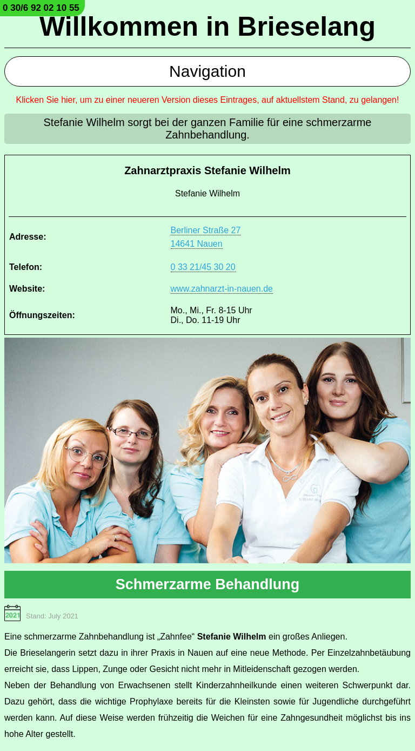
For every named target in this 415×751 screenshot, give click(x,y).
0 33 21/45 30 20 (203, 267)
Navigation (207, 71)
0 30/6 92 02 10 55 (41, 8)
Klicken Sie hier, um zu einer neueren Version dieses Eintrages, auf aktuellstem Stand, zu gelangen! (207, 99)
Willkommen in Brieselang (207, 26)
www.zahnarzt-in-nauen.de (222, 288)
